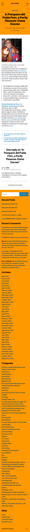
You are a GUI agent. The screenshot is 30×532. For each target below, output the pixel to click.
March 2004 (6, 344)
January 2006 (7, 293)
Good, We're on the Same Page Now (14, 413)
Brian (3, 227)
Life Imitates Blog (8, 427)
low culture (15, 3)
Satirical (4, 457)
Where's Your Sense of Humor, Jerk (14, 503)
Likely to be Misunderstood (11, 429)
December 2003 (7, 351)
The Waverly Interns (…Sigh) (11, 215)
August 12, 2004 (20, 28)
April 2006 (5, 286)
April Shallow (6, 379)
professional (22, 71)
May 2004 (5, 340)
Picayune (5, 446)
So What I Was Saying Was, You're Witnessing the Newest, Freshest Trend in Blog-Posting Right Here (13, 464)
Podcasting (5, 448)
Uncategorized (7, 480)
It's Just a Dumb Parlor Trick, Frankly (14, 422)
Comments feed (7, 519)
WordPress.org (7, 522)
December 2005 (7, 295)
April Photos (6, 376)
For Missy (5, 397)
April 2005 (5, 314)
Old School (5, 441)
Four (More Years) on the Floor (17, 237)
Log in (4, 514)
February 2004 (7, 347)
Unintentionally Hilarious (10, 483)
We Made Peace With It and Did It (13, 492)
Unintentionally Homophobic (11, 485)
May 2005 (5, 311)
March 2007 (6, 278)
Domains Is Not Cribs (9, 211)
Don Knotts (8, 120)
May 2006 (5, 283)
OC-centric (5, 439)
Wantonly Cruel (7, 490)
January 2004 (7, 349)
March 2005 (6, 316)
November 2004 (7, 325)
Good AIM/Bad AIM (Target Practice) (14, 218)
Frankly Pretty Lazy (8, 399)
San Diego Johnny (8, 251)
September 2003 (8, 358)
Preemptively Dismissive (10, 450)
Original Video (6, 443)
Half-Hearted (6, 417)
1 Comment (16, 30)
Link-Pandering (7, 431)
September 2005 (8, 302)
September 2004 (8, 330)
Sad (3, 455)
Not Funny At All (7, 434)
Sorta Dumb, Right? (8, 469)
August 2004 (6, 332)
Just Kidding (6, 424)
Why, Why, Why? (7, 506)
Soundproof (6, 471)
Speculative (6, 473)
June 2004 (5, 337)
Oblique (4, 436)
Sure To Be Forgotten (9, 476)
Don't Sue (5, 390)
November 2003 (7, 354)
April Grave (6, 372)
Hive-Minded (6, 420)
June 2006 (5, 281)
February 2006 (7, 290)
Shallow (15, 10)
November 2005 (7, 297)
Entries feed (6, 517)
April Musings (6, 374)
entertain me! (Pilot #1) (9, 207)
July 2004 (5, 335)
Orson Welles (17, 118)
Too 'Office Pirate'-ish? (9, 478)
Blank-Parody (6, 381)
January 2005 (7, 321)
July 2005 (5, 307)
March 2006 (6, 288)
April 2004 (5, 342)
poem (6, 77)
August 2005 (6, 304)
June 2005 (5, 309)
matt (10, 28)
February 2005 (7, 318)
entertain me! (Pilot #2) (10, 204)
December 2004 (7, 323)
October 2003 (6, 356)
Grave (4, 415)
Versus (4, 487)
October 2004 (6, 328)
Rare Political (6, 453)
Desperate (5, 388)
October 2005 (6, 300)
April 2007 (5, 276)
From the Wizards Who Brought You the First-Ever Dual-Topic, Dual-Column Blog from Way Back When (14, 404)
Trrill (3, 237)
